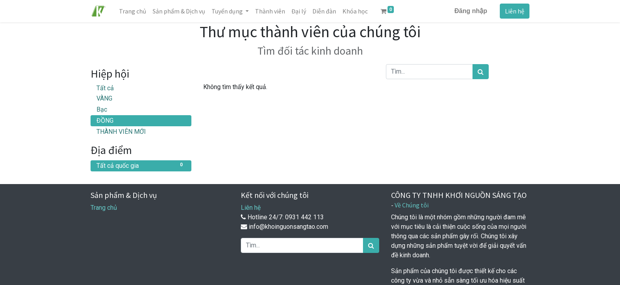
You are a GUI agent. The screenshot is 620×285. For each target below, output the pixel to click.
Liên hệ (514, 11)
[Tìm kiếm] (481, 71)
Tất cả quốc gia (140, 165)
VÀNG (104, 98)
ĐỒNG (104, 120)
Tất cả (105, 88)
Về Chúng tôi (412, 205)
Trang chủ (104, 207)
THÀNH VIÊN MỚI (121, 131)
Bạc (101, 109)
